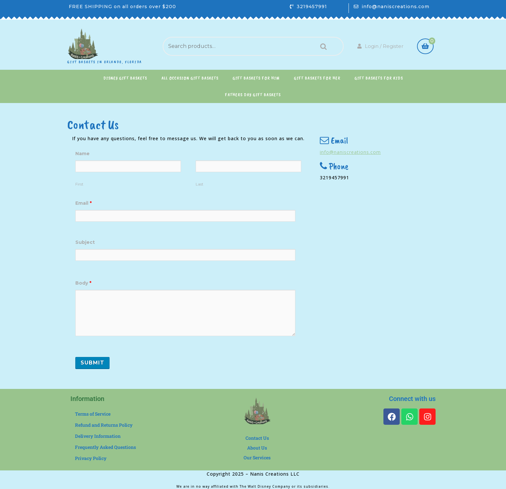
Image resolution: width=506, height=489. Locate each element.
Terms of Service (93, 414)
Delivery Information (98, 436)
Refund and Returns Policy (104, 425)
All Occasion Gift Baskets (189, 78)
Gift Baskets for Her (317, 78)
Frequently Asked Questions (105, 447)
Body (83, 283)
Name (82, 153)
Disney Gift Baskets (125, 78)
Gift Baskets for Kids (379, 78)
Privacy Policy (91, 458)
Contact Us (257, 438)
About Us (257, 448)
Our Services (257, 457)
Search (322, 46)
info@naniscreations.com (395, 6)
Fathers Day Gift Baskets (253, 94)
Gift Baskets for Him (256, 78)
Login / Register (380, 46)
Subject (85, 242)
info (324, 152)
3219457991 (312, 6)
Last (199, 184)
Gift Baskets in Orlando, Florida (104, 62)
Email (83, 203)
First (79, 184)
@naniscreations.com (355, 152)
